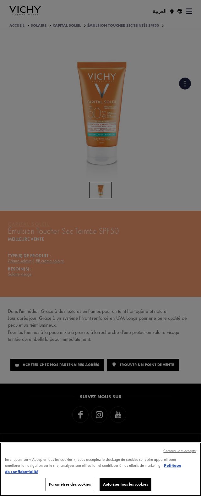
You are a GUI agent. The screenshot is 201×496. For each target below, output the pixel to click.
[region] (100, 469)
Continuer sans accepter (179, 451)
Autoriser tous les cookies (125, 484)
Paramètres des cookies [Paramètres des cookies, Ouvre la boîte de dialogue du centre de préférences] (70, 484)
